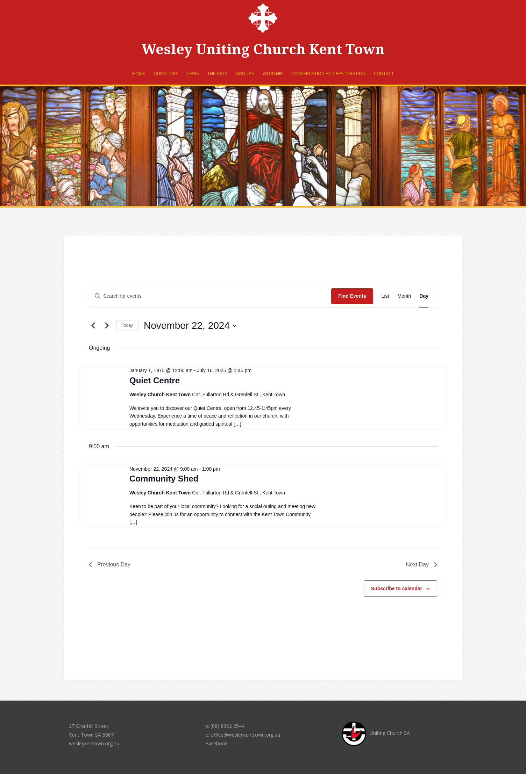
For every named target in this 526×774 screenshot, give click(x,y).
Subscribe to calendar (396, 588)
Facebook (216, 743)
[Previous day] (93, 325)
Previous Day (109, 564)
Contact (384, 73)
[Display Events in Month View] (404, 296)
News (192, 73)
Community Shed (163, 478)
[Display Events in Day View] (423, 296)
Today (127, 325)
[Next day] (106, 325)
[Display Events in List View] (385, 296)
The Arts (217, 73)
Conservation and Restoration (328, 73)
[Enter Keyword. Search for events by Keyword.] (210, 296)
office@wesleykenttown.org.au (245, 734)
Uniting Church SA (376, 733)
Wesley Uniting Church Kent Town (263, 49)
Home (138, 73)
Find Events (352, 296)
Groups (245, 73)
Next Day (421, 564)
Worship (273, 73)
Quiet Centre (154, 380)
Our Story (166, 73)
